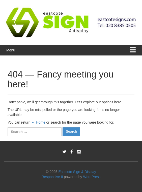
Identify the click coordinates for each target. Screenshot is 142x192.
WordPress (92, 177)
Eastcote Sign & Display (77, 172)
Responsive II (52, 177)
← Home (38, 122)
